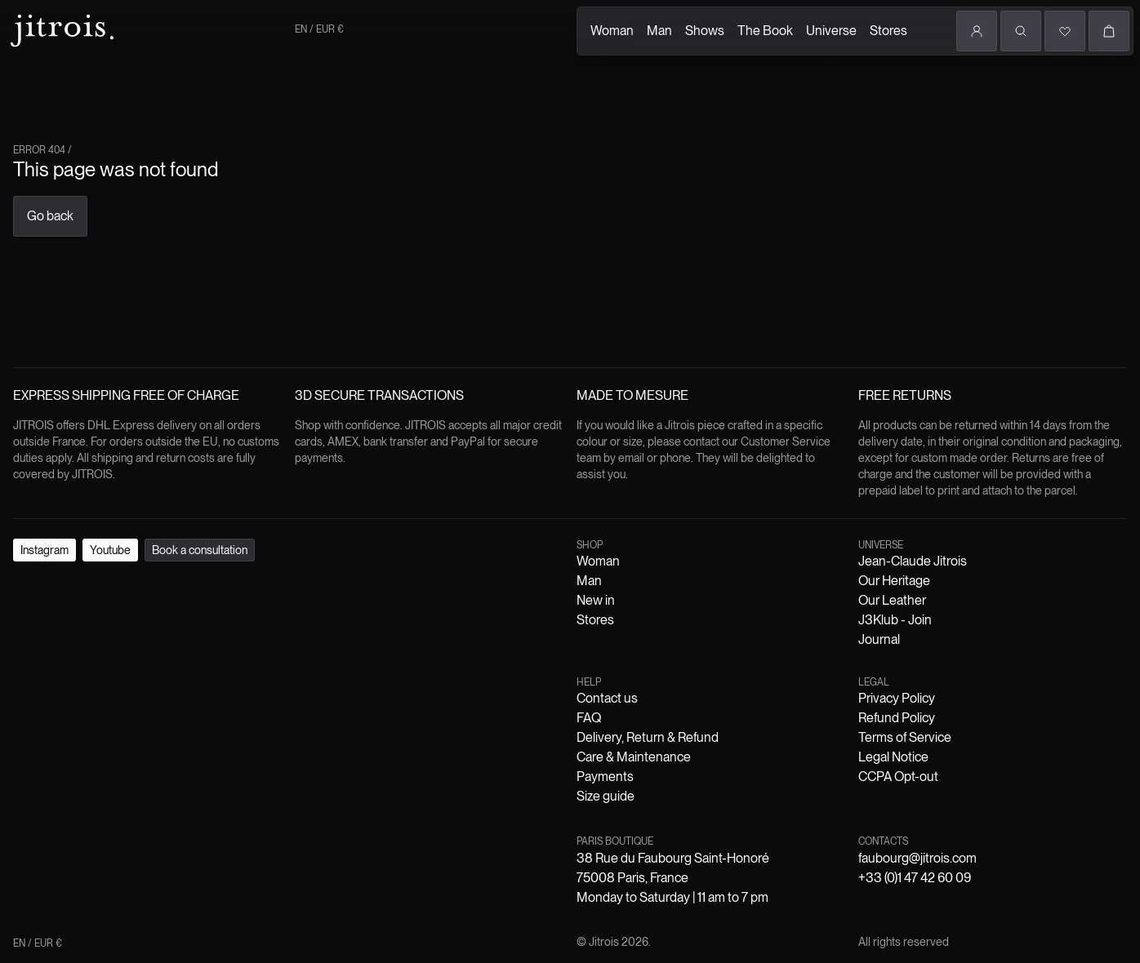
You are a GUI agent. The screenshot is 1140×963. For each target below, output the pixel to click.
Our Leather (254, 632)
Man (74, 90)
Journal (375, 632)
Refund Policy (150, 661)
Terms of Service (232, 661)
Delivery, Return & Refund (184, 647)
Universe (216, 79)
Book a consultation (154, 585)
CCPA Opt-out (383, 661)
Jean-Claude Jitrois (104, 632)
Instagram (33, 585)
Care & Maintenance (309, 647)
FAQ (100, 647)
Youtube (81, 585)
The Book (163, 101)
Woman (32, 81)
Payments (388, 647)
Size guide (441, 647)
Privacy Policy (74, 661)
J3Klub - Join (321, 632)
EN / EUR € (41, 216)
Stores (261, 101)
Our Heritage (188, 632)
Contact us (59, 647)
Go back (29, 334)
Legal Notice (311, 661)
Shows (114, 84)
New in (117, 617)
